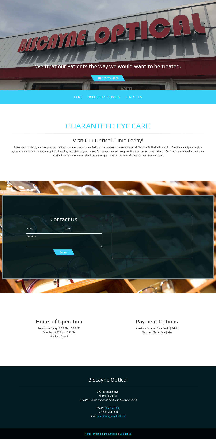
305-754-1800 (112, 408)
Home (88, 433)
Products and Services (105, 433)
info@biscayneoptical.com (111, 416)
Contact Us (125, 433)
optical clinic (56, 151)
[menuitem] (78, 97)
